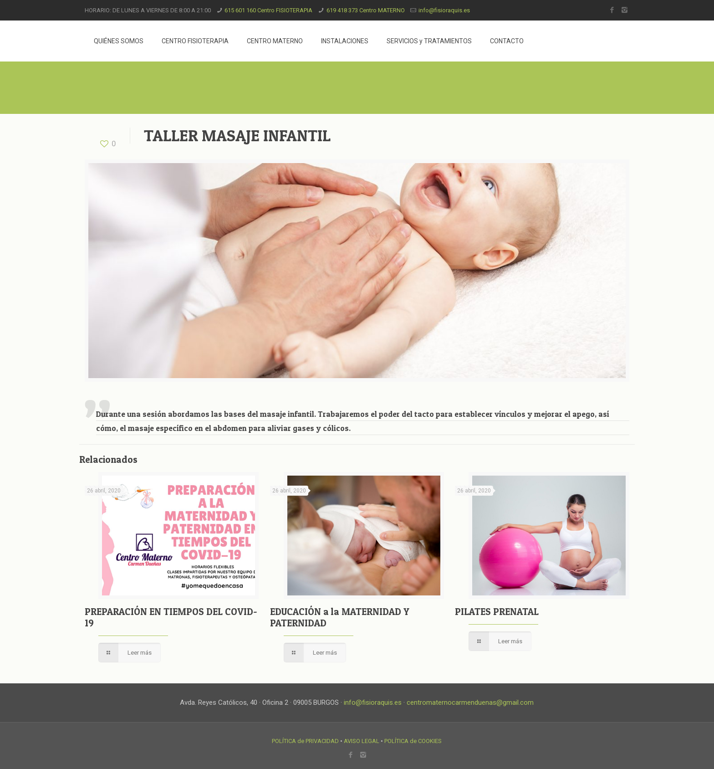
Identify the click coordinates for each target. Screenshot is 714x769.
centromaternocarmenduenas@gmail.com (470, 702)
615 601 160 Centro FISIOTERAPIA (268, 10)
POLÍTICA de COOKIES (413, 741)
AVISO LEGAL (361, 741)
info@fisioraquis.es (444, 10)
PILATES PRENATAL (497, 611)
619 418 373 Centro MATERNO (365, 10)
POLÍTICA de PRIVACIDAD (305, 741)
